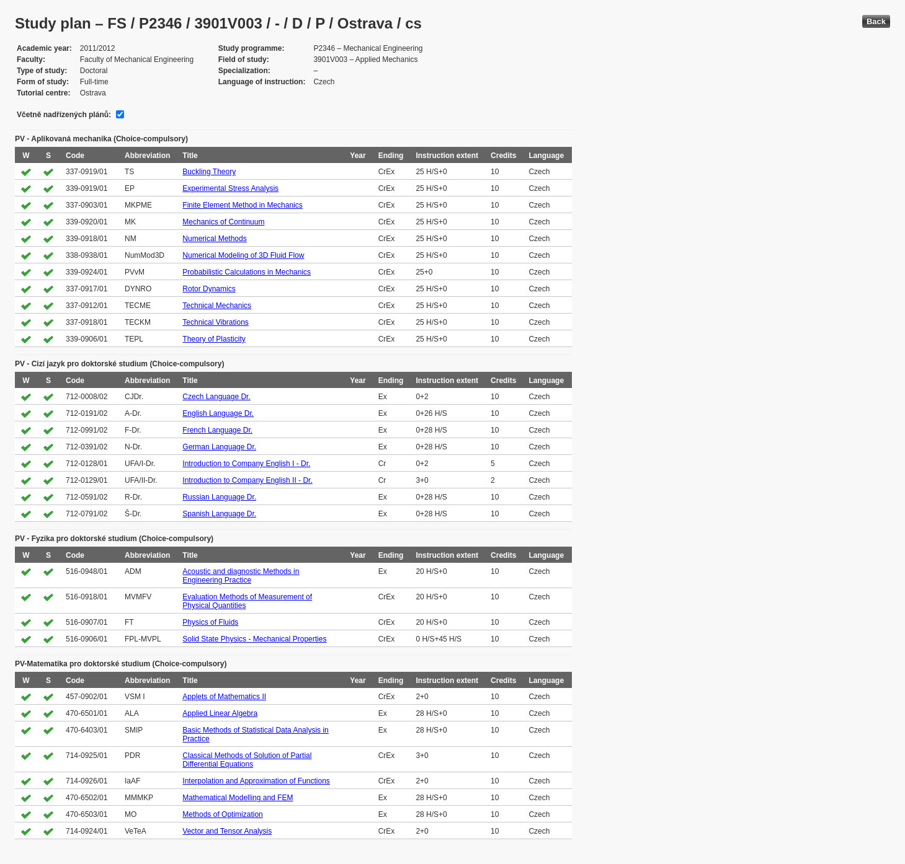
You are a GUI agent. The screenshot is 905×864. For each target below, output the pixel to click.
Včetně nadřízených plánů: (64, 114)
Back (876, 21)
